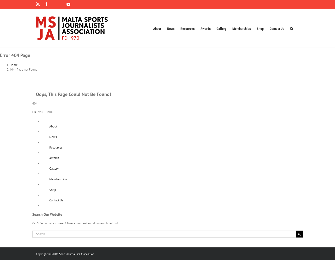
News (53, 137)
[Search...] (164, 234)
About (53, 126)
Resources (55, 147)
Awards (54, 158)
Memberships (58, 179)
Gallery (54, 168)
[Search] (299, 234)
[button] (291, 28)
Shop (52, 190)
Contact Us (56, 200)
